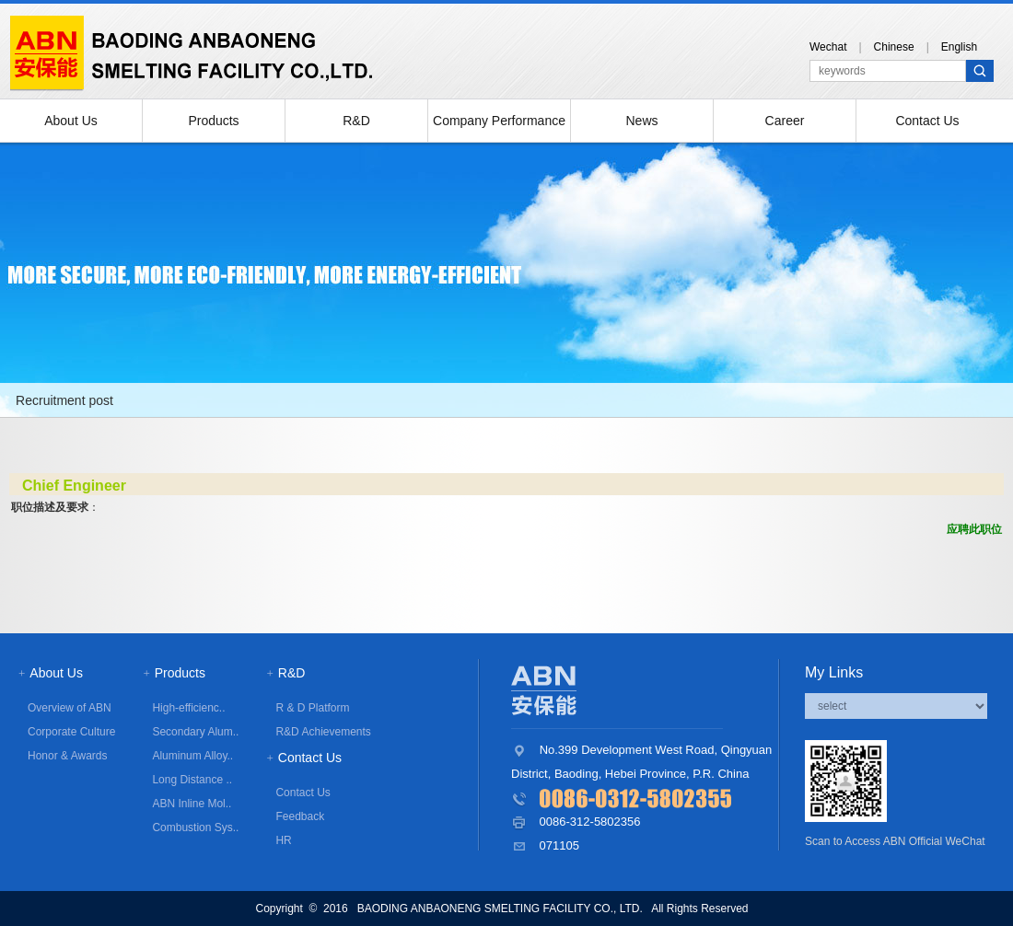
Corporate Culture (71, 731)
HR (283, 840)
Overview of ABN (69, 707)
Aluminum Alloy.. (192, 755)
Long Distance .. (192, 779)
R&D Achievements (322, 731)
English (959, 47)
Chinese (894, 47)
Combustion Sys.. (195, 827)
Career (785, 120)
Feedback (299, 816)
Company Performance (499, 120)
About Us (71, 120)
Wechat (827, 47)
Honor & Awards (68, 755)
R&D (356, 120)
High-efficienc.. (188, 707)
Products (213, 120)
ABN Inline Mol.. (191, 803)
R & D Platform (312, 707)
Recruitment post (64, 400)
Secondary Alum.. (195, 731)
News (641, 120)
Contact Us (927, 120)
